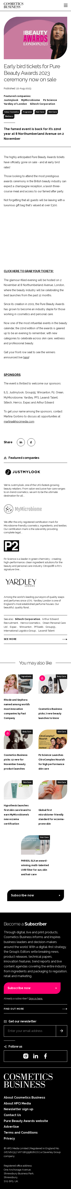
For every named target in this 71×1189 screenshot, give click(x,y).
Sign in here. (36, 998)
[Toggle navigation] (66, 5)
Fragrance (27, 112)
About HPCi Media (17, 1103)
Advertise (11, 1126)
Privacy (9, 1138)
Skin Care (52, 112)
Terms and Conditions (21, 1132)
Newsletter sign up (18, 1109)
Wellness (9, 116)
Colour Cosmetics (11, 112)
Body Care (61, 676)
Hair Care (40, 112)
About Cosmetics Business (24, 1097)
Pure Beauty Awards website (26, 1121)
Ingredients (26, 676)
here (26, 357)
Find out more (14, 1009)
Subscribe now (22, 895)
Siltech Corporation (27, 619)
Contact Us (12, 1115)
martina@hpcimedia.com (19, 421)
